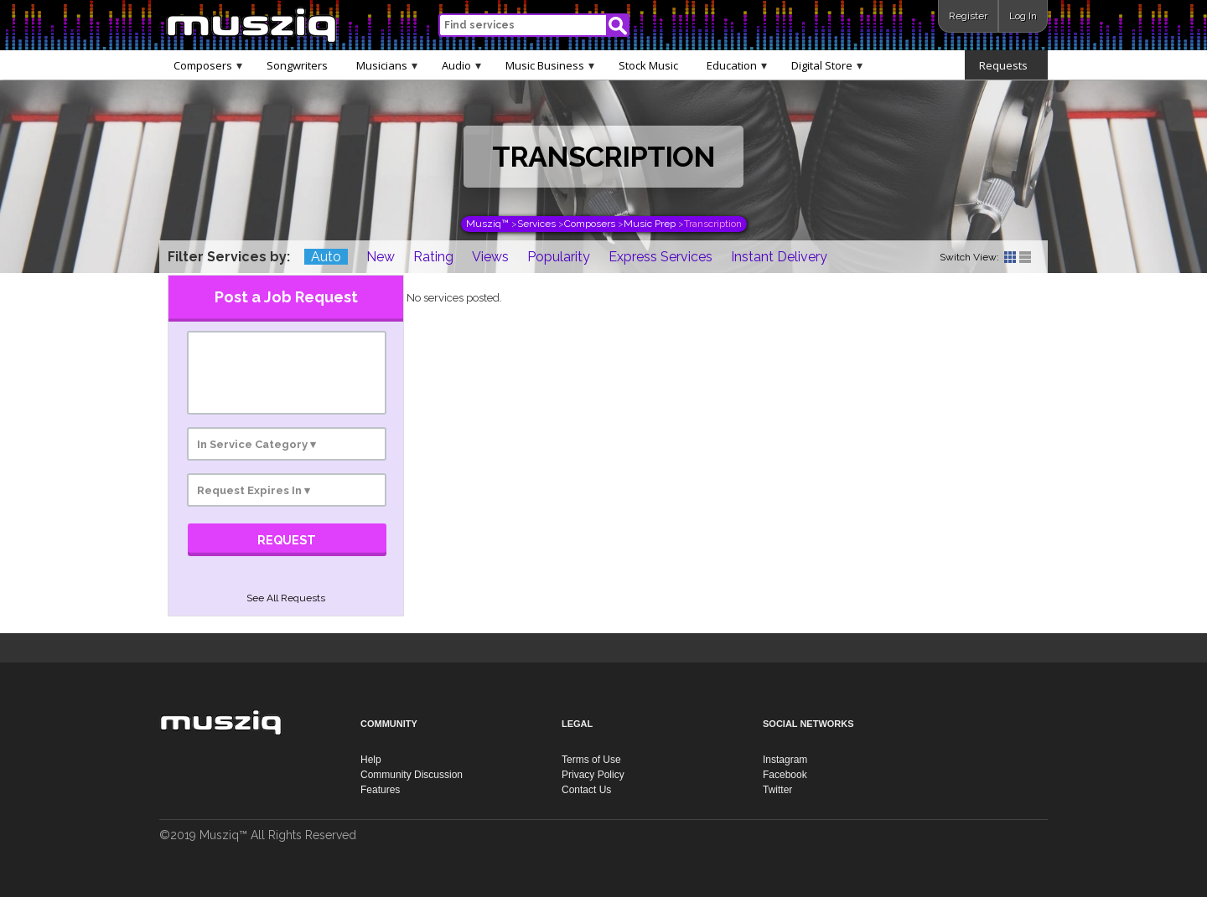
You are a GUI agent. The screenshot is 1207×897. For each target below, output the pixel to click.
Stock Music (648, 65)
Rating (433, 257)
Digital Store (827, 65)
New (380, 257)
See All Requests (285, 598)
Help (370, 760)
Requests (1008, 65)
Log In (1023, 16)
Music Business (549, 65)
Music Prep (650, 223)
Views (490, 257)
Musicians (386, 65)
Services (536, 223)
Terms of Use (591, 760)
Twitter (777, 790)
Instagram (785, 760)
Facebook (785, 775)
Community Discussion (411, 775)
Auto (326, 257)
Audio (461, 65)
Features (380, 790)
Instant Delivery (779, 257)
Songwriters (297, 65)
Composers (208, 65)
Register (968, 16)
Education (737, 65)
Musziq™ (487, 223)
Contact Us (586, 790)
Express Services (660, 257)
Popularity (558, 257)
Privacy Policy (593, 775)
